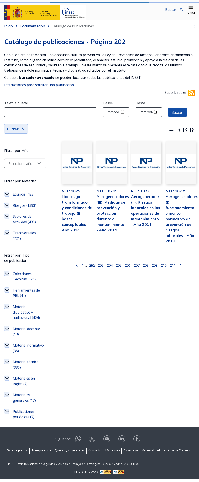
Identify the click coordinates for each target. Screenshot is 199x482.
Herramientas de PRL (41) (26, 298)
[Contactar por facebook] (137, 444)
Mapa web (112, 454)
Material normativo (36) (28, 353)
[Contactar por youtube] (107, 444)
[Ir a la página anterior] (76, 268)
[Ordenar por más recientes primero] (171, 133)
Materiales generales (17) (24, 403)
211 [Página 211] (172, 269)
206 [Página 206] (127, 269)
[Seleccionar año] (25, 168)
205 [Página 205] (118, 269)
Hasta (140, 106)
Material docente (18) (26, 337)
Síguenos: (63, 442)
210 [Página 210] (163, 269)
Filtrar (16, 132)
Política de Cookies (177, 454)
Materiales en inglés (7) (24, 386)
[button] (191, 10)
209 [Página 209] (154, 269)
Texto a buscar (16, 106)
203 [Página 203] (100, 269)
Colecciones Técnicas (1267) (25, 282)
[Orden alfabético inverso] (192, 133)
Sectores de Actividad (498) (24, 224)
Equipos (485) (23, 199)
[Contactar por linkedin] (122, 444)
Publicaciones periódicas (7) (24, 419)
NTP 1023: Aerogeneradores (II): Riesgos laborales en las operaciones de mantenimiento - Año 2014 (147, 211)
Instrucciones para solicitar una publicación (39, 88)
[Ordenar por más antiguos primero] (178, 133)
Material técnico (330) (26, 370)
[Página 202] (91, 268)
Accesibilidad (151, 454)
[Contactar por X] (92, 444)
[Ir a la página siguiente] (180, 268)
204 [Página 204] (109, 269)
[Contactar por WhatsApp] (78, 444)
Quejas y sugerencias (70, 454)
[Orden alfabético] (185, 133)
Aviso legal (131, 454)
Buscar (177, 115)
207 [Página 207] (136, 269)
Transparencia (41, 454)
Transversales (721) (24, 241)
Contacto (94, 454)
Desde (108, 106)
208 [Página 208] (145, 269)
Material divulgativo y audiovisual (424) (26, 317)
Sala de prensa (17, 454)
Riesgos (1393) (24, 210)
